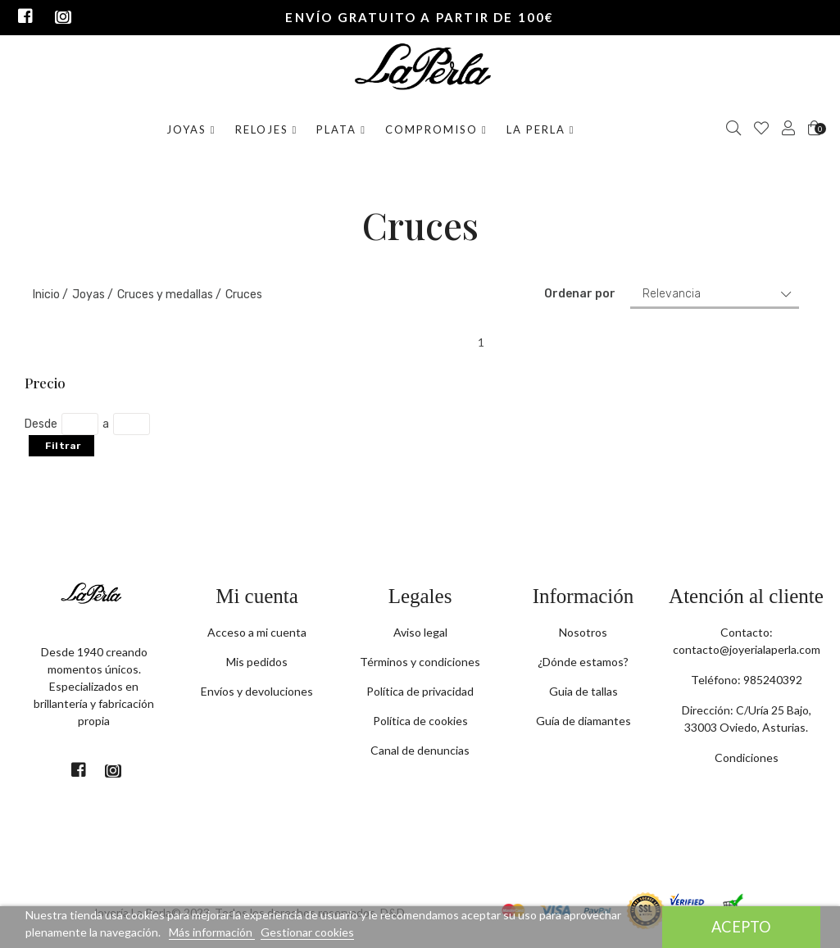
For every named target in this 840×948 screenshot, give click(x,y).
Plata (341, 129)
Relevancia (671, 294)
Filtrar (63, 445)
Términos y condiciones (420, 662)
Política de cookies (420, 721)
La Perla (540, 129)
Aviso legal (420, 632)
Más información (212, 932)
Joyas (191, 129)
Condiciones (747, 757)
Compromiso (436, 129)
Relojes (266, 129)
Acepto (741, 927)
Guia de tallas (583, 691)
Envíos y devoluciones (257, 691)
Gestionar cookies (307, 932)
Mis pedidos (257, 662)
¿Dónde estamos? (583, 662)
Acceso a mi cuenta (256, 632)
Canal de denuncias (420, 750)
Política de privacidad (420, 691)
